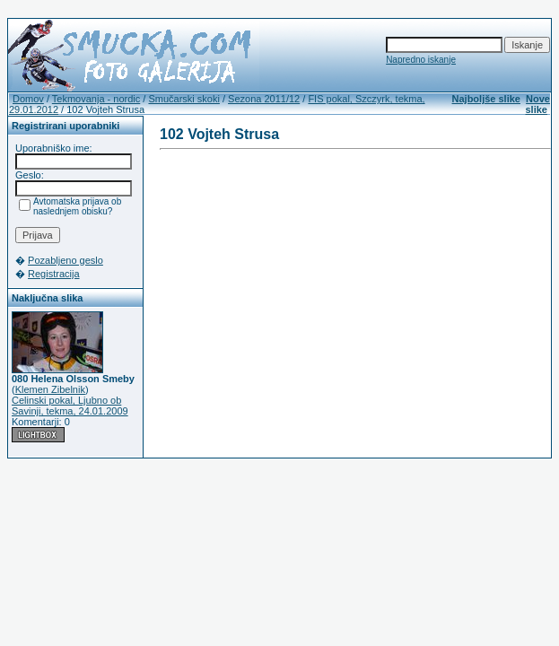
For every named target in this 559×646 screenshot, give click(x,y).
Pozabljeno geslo (65, 260)
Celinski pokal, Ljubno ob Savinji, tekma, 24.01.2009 (70, 405)
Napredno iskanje (421, 60)
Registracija (53, 273)
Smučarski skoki (183, 98)
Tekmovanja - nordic (96, 98)
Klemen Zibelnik (50, 389)
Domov (28, 98)
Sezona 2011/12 (264, 98)
